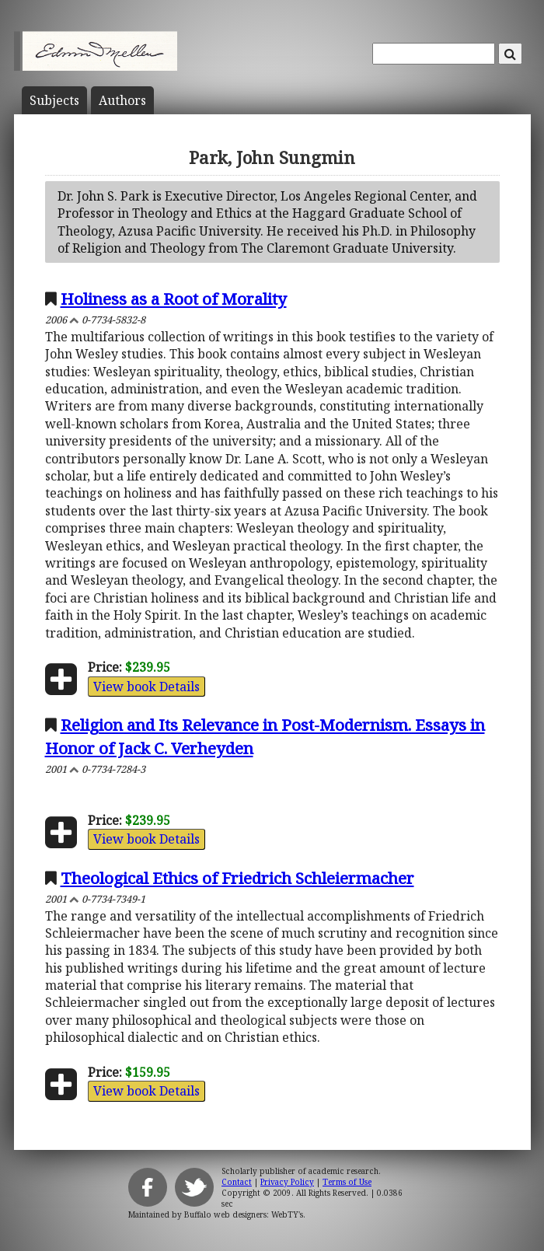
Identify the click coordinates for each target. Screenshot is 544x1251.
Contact (236, 1181)
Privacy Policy (287, 1181)
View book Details (146, 686)
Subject (54, 100)
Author (122, 100)
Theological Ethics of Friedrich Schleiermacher (237, 878)
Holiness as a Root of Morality (174, 298)
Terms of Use (347, 1181)
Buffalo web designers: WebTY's (243, 1214)
